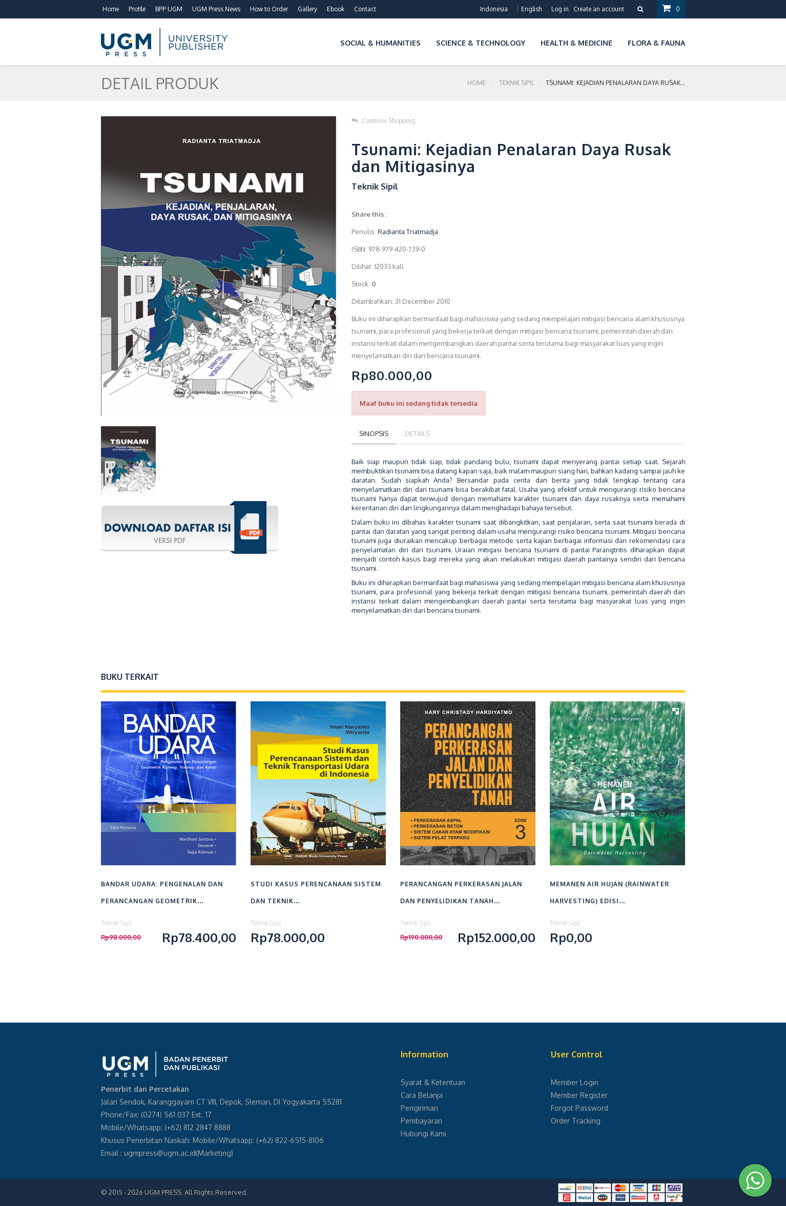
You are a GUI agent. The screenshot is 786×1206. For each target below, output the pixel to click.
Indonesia (494, 9)
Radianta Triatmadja (408, 231)
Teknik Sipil (516, 83)
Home (110, 9)
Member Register (579, 1095)
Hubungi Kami (423, 1133)
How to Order (269, 9)
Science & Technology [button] (480, 42)
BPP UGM (168, 9)
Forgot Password (579, 1108)
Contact (365, 9)
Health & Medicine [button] (576, 42)
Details (417, 433)
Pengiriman (419, 1108)
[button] (325, 41)
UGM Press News (216, 9)
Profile (137, 9)
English (531, 9)
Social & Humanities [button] (380, 42)
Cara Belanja (422, 1095)
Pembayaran (421, 1120)
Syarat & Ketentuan (433, 1082)
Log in (560, 9)
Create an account (598, 9)
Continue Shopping (383, 120)
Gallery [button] (307, 9)
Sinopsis (373, 433)
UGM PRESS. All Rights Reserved (195, 1192)
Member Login (574, 1082)
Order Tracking (576, 1120)
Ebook (335, 9)
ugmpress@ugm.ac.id (160, 1153)
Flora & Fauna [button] (656, 42)
